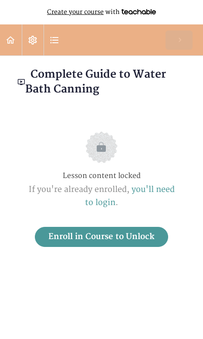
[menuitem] (33, 39)
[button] (11, 39)
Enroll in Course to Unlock (101, 237)
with (101, 12)
